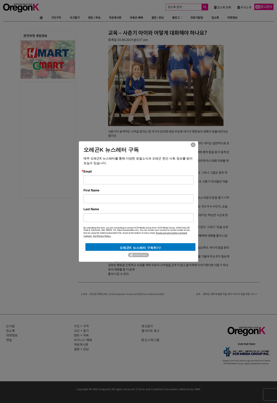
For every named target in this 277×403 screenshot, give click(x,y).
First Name (91, 190)
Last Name (91, 209)
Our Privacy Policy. (102, 235)
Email (87, 171)
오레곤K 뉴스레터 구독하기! (140, 247)
